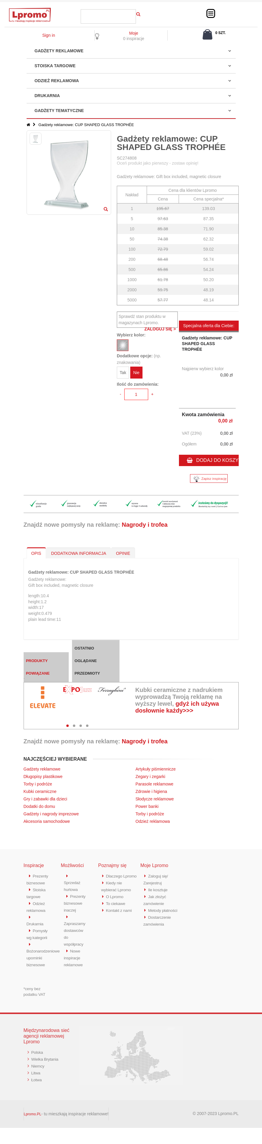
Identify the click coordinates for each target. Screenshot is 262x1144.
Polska (37, 1068)
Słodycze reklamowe (155, 799)
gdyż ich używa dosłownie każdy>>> (177, 707)
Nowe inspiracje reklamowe (74, 961)
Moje (133, 33)
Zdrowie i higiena (151, 791)
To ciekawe (116, 908)
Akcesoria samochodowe (47, 821)
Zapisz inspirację (208, 478)
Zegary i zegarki (151, 776)
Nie (136, 373)
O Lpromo (115, 902)
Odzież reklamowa (57, 80)
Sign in (48, 35)
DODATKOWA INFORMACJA (78, 553)
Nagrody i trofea (144, 524)
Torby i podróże (38, 784)
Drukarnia (47, 95)
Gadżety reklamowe (59, 50)
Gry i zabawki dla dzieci (45, 799)
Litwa (36, 1088)
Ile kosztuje (158, 889)
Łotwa (37, 1094)
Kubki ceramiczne (40, 791)
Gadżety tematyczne (59, 110)
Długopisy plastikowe (43, 776)
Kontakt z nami (120, 915)
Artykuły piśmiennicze (156, 769)
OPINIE (123, 553)
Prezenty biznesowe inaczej (74, 909)
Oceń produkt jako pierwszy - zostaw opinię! (157, 163)
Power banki (147, 806)
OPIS (36, 553)
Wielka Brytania (46, 1074)
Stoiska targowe (55, 65)
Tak (123, 373)
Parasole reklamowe (155, 784)
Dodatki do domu (39, 806)
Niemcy (38, 1081)
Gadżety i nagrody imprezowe (51, 813)
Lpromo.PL (33, 1130)
